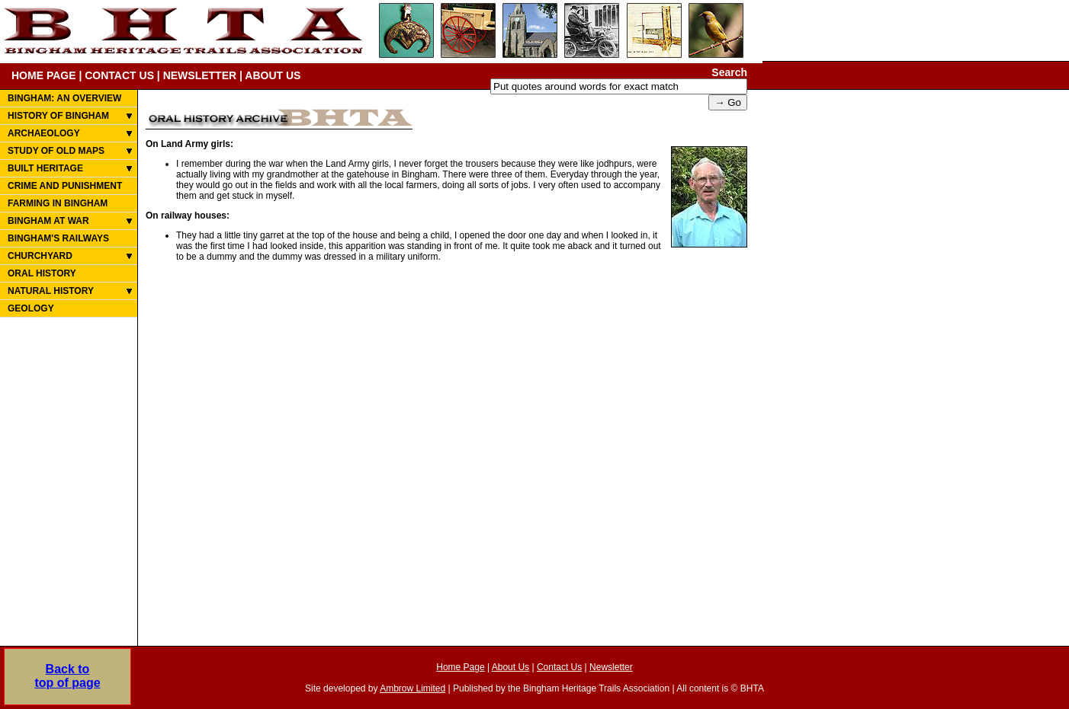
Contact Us (559, 667)
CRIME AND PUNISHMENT (65, 185)
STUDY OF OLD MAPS (56, 150)
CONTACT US (119, 75)
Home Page (460, 667)
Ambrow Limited (412, 688)
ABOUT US (272, 75)
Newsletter (611, 667)
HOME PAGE (43, 75)
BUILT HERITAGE (45, 168)
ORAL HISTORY (42, 273)
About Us (510, 667)
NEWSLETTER (199, 75)
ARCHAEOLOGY (44, 133)
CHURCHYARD (40, 256)
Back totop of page (67, 676)
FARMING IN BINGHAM (58, 203)
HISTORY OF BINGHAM (58, 115)
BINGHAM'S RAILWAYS (58, 238)
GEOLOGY (31, 308)
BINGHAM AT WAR (48, 221)
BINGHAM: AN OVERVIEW (64, 98)
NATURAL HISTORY (51, 291)
